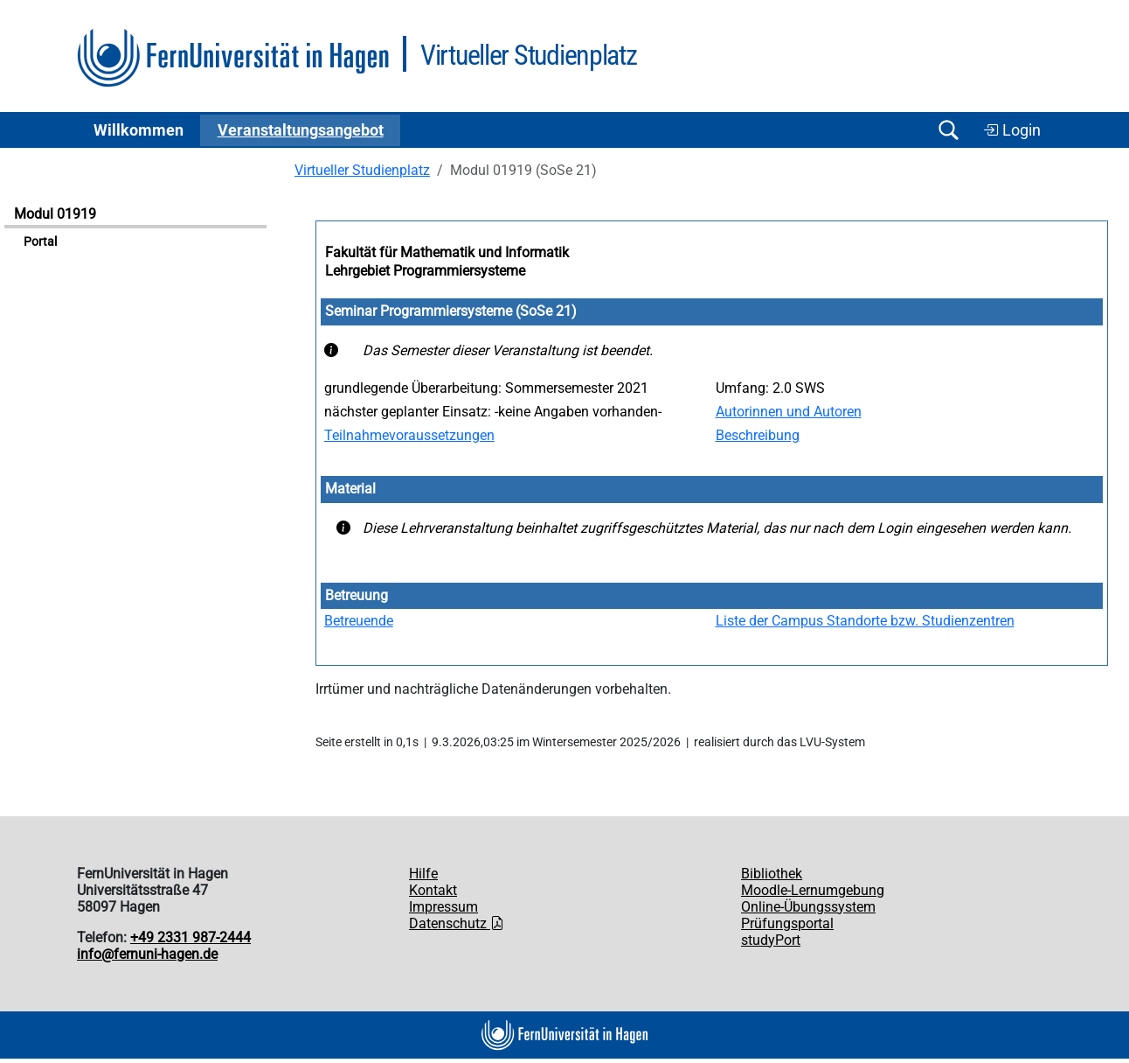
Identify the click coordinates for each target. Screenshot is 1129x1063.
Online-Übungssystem (808, 907)
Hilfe (423, 873)
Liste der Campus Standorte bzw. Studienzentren (865, 620)
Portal (40, 241)
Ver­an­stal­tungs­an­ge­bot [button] (301, 130)
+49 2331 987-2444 (190, 937)
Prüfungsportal (787, 923)
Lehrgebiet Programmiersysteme (425, 270)
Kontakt (433, 890)
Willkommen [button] (139, 130)
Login (1012, 130)
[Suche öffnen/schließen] (948, 130)
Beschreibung (758, 435)
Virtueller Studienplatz (362, 170)
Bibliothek (771, 873)
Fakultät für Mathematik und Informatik (447, 252)
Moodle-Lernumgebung (812, 890)
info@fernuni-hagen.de (147, 954)
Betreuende (358, 620)
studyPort (770, 940)
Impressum (443, 907)
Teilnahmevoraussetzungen (409, 435)
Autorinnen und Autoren (789, 411)
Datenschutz (456, 923)
